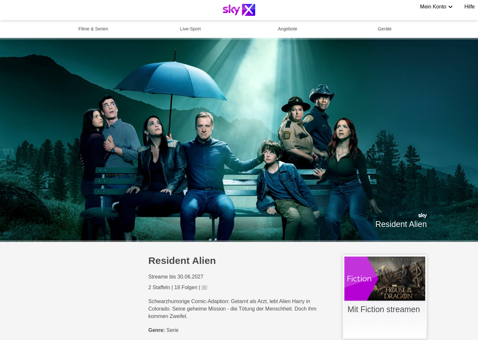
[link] (385, 297)
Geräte (385, 28)
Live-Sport (190, 28)
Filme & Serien (93, 28)
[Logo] (239, 10)
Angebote (287, 28)
